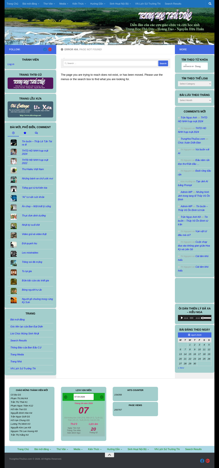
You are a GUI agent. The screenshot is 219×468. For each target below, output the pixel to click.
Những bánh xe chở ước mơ (37, 178)
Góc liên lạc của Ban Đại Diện (26, 326)
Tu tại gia (27, 271)
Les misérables (30, 252)
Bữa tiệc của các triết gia (35, 280)
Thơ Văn (48, 3)
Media (62, 3)
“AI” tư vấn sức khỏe (33, 197)
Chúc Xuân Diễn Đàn (189, 142)
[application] (194, 318)
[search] (191, 66)
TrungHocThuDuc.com (193, 139)
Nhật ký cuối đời (31, 225)
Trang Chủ (12, 3)
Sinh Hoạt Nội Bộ (119, 3)
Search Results (173, 3)
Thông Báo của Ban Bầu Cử (25, 347)
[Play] (181, 317)
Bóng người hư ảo (32, 289)
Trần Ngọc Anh (189, 117)
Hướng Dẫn (96, 3)
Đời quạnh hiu (29, 243)
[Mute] (202, 317)
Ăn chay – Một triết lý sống (36, 206)
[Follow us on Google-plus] (50, 49)
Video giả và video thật (34, 234)
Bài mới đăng (30, 3)
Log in (11, 64)
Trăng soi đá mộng (32, 262)
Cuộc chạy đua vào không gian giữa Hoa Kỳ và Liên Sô (194, 246)
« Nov (181, 367)
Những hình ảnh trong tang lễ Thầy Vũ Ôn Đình (194, 196)
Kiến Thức (78, 3)
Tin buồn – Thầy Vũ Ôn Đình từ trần (193, 221)
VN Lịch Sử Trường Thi (147, 3)
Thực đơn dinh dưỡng (34, 215)
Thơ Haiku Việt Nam (33, 169)
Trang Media (17, 354)
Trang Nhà (16, 361)
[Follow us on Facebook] (45, 49)
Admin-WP (186, 192)
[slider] (191, 318)
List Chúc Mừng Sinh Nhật (24, 333)
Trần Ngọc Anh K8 (191, 217)
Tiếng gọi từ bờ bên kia (34, 188)
